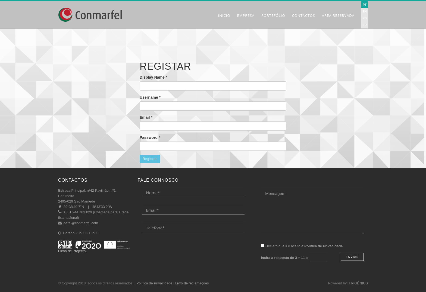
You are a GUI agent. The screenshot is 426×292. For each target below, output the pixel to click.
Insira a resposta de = (284, 258)
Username (150, 97)
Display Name (153, 77)
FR (365, 25)
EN (364, 11)
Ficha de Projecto (94, 246)
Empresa (246, 15)
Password (150, 137)
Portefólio (273, 15)
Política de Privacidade (154, 283)
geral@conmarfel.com (81, 223)
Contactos (303, 15)
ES (365, 18)
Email (146, 117)
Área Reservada (338, 15)
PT (365, 4)
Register (150, 159)
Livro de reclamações (192, 283)
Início (224, 15)
